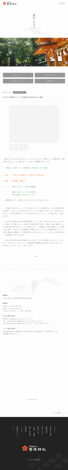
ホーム (13, 428)
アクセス (21, 429)
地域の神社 (46, 429)
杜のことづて (42, 430)
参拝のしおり (38, 430)
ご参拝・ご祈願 (34, 431)
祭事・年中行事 (29, 431)
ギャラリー (54, 429)
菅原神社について (17, 432)
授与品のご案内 (50, 431)
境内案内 (25, 429)
